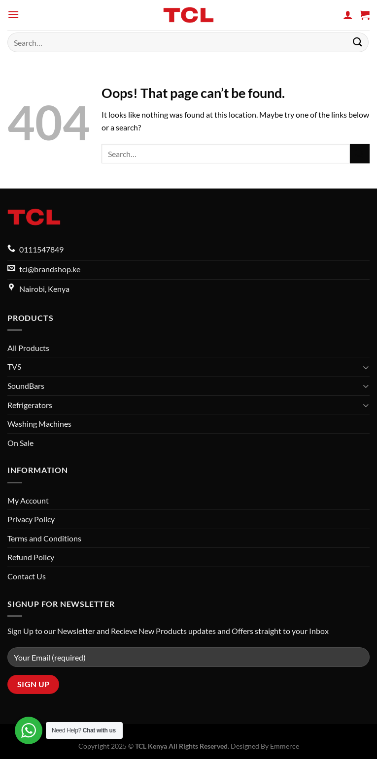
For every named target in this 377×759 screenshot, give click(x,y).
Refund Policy (30, 557)
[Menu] (13, 14)
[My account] (348, 15)
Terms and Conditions (44, 538)
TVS (14, 366)
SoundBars (25, 385)
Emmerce (284, 746)
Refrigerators (29, 405)
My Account (28, 500)
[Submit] (358, 42)
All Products (28, 347)
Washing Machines (39, 423)
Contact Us (26, 576)
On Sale (20, 442)
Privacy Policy (31, 519)
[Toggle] (366, 367)
